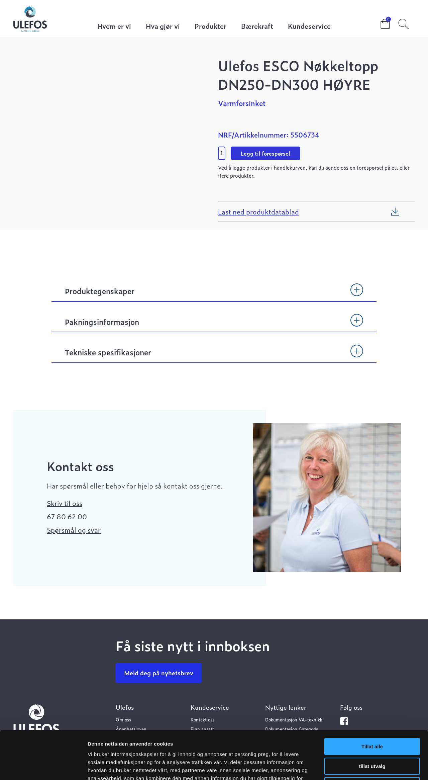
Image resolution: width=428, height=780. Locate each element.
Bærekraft (257, 26)
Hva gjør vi (163, 26)
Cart (379, 21)
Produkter (210, 26)
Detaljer (356, 767)
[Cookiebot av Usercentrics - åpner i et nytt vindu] (43, 767)
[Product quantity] (221, 153)
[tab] (214, 294)
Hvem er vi (114, 26)
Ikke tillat (372, 737)
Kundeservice (309, 26)
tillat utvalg (372, 718)
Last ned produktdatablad (258, 211)
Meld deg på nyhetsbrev (158, 672)
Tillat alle (372, 698)
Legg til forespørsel (265, 153)
